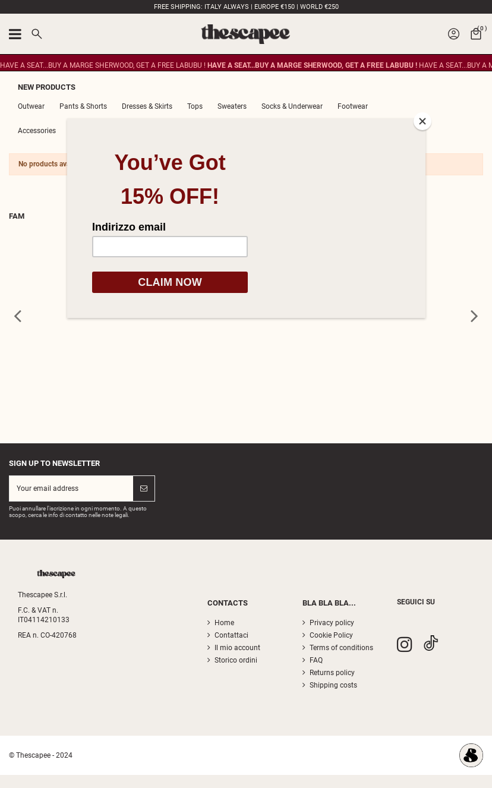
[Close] (422, 121)
